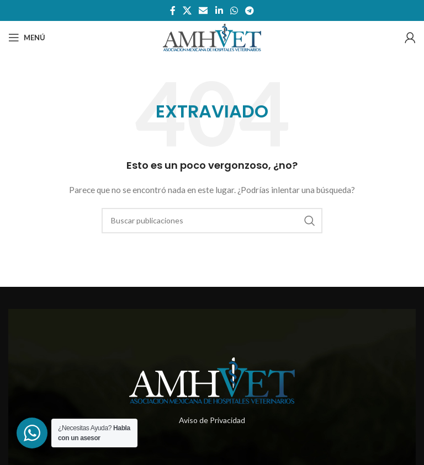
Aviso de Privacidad (212, 420)
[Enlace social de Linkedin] (218, 10)
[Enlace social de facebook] (172, 10)
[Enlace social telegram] (250, 10)
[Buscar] (212, 220)
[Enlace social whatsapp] (233, 10)
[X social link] (187, 10)
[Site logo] (212, 36)
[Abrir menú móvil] (27, 37)
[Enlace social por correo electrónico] (203, 10)
